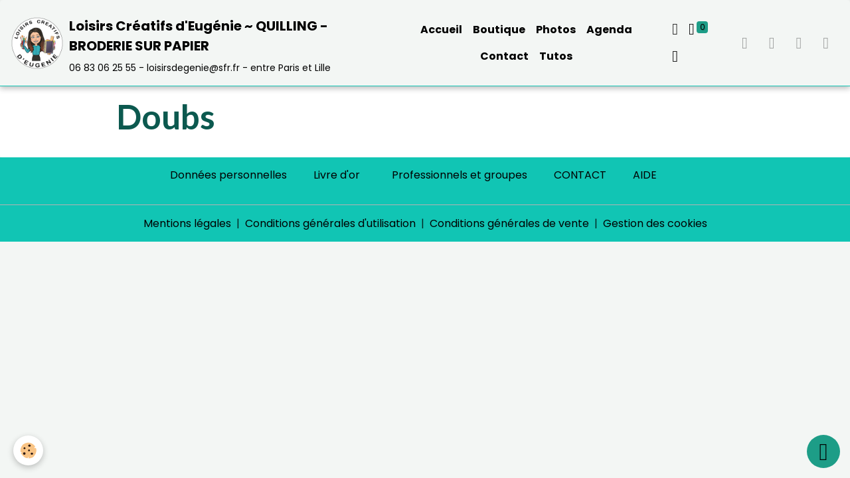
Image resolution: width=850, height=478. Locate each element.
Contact (504, 56)
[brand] (201, 43)
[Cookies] (28, 450)
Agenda (609, 29)
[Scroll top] (823, 451)
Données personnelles (228, 175)
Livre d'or (336, 175)
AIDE (645, 175)
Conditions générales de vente (509, 223)
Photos (556, 29)
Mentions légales (187, 223)
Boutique (499, 29)
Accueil (441, 29)
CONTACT (580, 175)
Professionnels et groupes (459, 175)
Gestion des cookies (655, 223)
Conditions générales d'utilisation (330, 223)
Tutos (555, 56)
